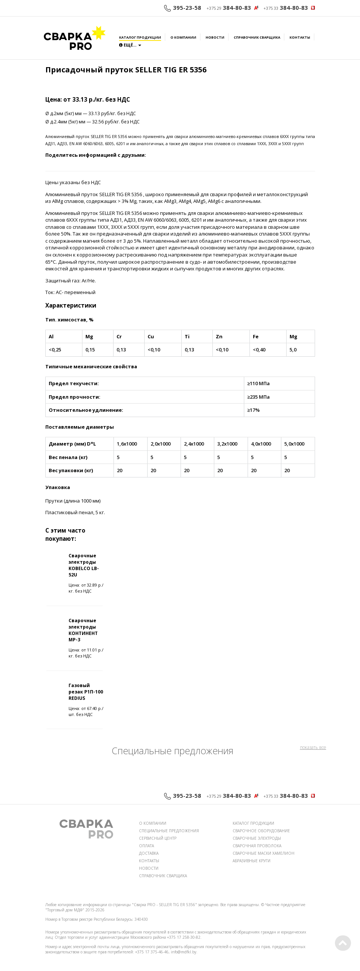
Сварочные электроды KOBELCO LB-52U (84, 565)
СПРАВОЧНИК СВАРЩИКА (163, 875)
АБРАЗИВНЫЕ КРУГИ (251, 860)
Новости (215, 37)
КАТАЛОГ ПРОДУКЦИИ (253, 823)
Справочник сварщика (257, 37)
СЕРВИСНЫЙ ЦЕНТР (157, 838)
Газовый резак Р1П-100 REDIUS (86, 691)
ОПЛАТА (146, 845)
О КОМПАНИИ (152, 823)
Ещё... (130, 45)
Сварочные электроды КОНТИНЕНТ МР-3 (83, 630)
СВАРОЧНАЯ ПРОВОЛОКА (257, 845)
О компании (183, 37)
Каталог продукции (140, 37)
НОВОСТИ (148, 868)
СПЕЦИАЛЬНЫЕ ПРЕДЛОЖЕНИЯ (169, 830)
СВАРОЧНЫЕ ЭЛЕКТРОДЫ (257, 838)
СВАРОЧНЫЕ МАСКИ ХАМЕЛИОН (263, 853)
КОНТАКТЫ (149, 860)
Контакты (300, 37)
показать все (313, 747)
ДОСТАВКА (148, 853)
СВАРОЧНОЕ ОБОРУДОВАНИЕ (261, 830)
